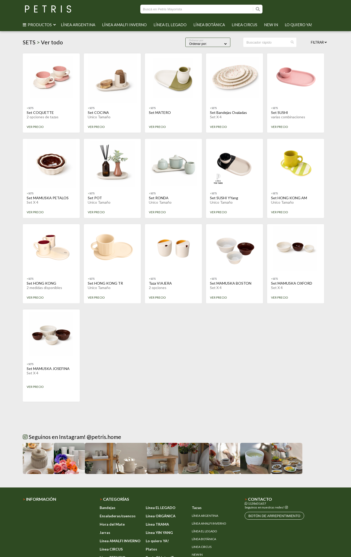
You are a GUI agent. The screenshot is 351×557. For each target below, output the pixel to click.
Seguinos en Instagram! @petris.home (72, 437)
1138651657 (255, 503)
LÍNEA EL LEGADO (170, 24)
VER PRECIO (35, 127)
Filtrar (319, 42)
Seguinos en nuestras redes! (264, 507)
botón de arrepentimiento (274, 516)
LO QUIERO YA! (299, 24)
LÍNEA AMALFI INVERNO (125, 24)
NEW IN (272, 24)
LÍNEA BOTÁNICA (209, 24)
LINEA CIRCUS (245, 24)
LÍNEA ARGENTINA (79, 24)
